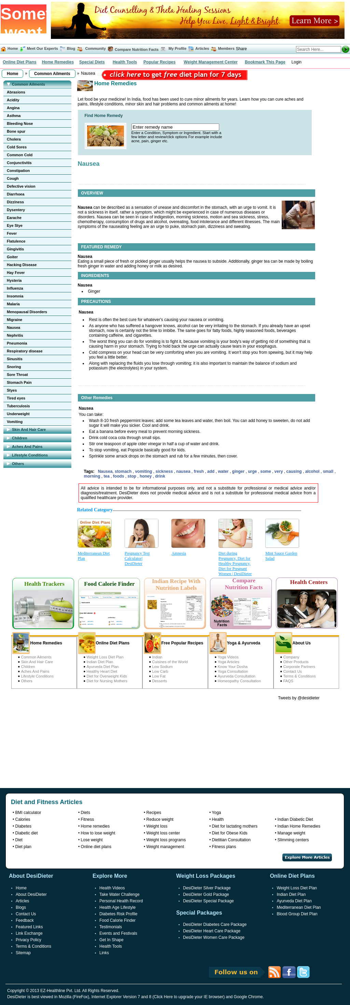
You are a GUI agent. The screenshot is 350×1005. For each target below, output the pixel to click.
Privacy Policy (28, 939)
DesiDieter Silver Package (206, 888)
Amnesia (178, 553)
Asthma (13, 116)
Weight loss (157, 826)
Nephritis (15, 335)
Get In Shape (111, 939)
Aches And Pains (35, 671)
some (266, 471)
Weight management (165, 846)
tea (107, 476)
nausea (184, 471)
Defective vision (21, 186)
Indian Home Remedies (299, 826)
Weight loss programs (166, 839)
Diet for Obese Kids (230, 833)
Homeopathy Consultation (239, 681)
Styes (12, 390)
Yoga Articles (228, 662)
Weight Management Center (211, 62)
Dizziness (15, 202)
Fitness (87, 819)
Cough (13, 178)
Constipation (18, 171)
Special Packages (199, 913)
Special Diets (92, 62)
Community (95, 48)
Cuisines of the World (170, 662)
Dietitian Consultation (231, 839)
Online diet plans (96, 846)
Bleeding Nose (20, 123)
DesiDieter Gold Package (206, 894)
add (211, 471)
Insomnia (15, 296)
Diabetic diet (26, 833)
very (279, 471)
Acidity (13, 100)
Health (218, 819)
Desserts (159, 681)
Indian (157, 657)
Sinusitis (15, 359)
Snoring (14, 367)
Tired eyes (16, 398)
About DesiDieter (31, 894)
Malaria (13, 304)
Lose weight (92, 839)
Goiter (12, 257)
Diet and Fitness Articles (46, 802)
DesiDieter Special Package (208, 901)
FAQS (288, 681)
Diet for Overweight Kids (107, 676)
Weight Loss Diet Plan (105, 657)
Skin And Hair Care (37, 662)
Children (28, 667)
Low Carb (160, 671)
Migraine (14, 320)
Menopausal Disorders (27, 312)
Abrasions (16, 92)
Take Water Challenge (119, 894)
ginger (239, 471)
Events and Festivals (118, 933)
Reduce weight (159, 819)
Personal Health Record (121, 901)
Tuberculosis (18, 406)
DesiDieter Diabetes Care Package (215, 924)
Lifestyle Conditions (37, 676)
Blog (70, 48)
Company (291, 657)
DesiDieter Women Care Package (213, 937)
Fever (12, 233)
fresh (199, 471)
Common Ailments (36, 657)
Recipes (153, 812)
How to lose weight (98, 833)
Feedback (25, 920)
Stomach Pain (19, 382)
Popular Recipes (159, 62)
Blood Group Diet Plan (297, 914)
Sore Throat (17, 375)
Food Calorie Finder (117, 920)
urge (253, 471)
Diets (85, 812)
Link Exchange (29, 933)
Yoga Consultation (233, 671)
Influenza (15, 288)
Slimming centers (293, 839)
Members (226, 48)
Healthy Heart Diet (102, 671)
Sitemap (23, 952)
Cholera (14, 139)
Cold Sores (17, 147)
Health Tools (125, 62)
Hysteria (14, 280)
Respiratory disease (25, 351)
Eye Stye (15, 225)
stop (133, 476)
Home (13, 48)
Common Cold (19, 155)
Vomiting (15, 422)
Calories (22, 819)
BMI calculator (28, 812)
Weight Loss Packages (205, 876)
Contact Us (292, 671)
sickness (164, 471)
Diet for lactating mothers (234, 826)
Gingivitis (15, 249)
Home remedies (95, 826)
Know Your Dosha (233, 667)
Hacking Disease (22, 265)
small (329, 471)
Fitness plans (224, 846)
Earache (14, 218)
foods (119, 476)
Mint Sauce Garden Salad (281, 556)
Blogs (21, 907)
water (224, 471)
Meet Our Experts (42, 48)
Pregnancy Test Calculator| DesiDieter (137, 558)
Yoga (216, 812)
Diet (19, 839)
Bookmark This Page (265, 62)
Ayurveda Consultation (236, 676)
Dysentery (16, 210)
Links (104, 952)
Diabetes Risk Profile (118, 914)
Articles (202, 48)
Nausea (13, 327)
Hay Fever (16, 273)
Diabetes (23, 826)
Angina (13, 108)
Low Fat (159, 676)
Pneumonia (17, 343)
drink (160, 476)
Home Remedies (58, 62)
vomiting (144, 471)
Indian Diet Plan (100, 662)
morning (92, 476)
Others (26, 681)
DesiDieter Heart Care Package (211, 931)
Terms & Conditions (299, 676)
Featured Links (29, 926)
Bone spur (16, 131)
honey (146, 476)
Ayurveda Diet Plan (103, 667)
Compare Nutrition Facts (136, 49)
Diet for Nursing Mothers (107, 681)
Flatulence (16, 241)
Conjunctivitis (19, 163)
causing (294, 471)
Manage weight (291, 833)
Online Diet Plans (20, 62)
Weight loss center (163, 833)
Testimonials (110, 926)
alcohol (313, 471)
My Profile (177, 48)
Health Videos (112, 888)
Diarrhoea (15, 194)
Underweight (18, 414)
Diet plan (23, 846)
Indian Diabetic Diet (295, 819)
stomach (124, 471)
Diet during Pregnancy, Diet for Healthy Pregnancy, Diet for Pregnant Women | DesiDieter (235, 563)
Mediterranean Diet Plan (94, 556)
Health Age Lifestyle (117, 907)
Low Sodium (162, 667)
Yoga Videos (228, 657)
